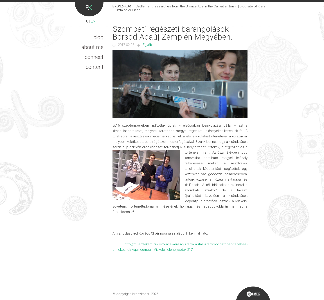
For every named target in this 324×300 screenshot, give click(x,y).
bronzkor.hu (141, 294)
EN (93, 21)
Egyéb (147, 45)
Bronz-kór (89, 9)
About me (92, 47)
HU (86, 21)
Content (95, 67)
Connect (94, 57)
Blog (98, 37)
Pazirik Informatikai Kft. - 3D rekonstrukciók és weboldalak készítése (253, 293)
